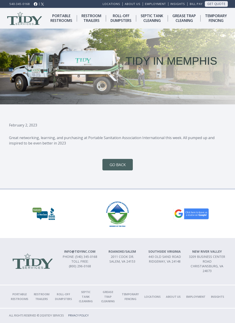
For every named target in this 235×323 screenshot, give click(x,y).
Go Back (118, 164)
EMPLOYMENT (155, 3)
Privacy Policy (78, 315)
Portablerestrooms (61, 18)
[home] (25, 18)
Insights (177, 3)
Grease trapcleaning (184, 18)
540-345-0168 (19, 3)
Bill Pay (196, 3)
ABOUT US (132, 3)
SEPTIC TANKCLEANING (152, 18)
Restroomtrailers (91, 18)
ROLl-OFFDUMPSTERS (121, 18)
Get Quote (216, 4)
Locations (111, 3)
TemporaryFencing (216, 18)
